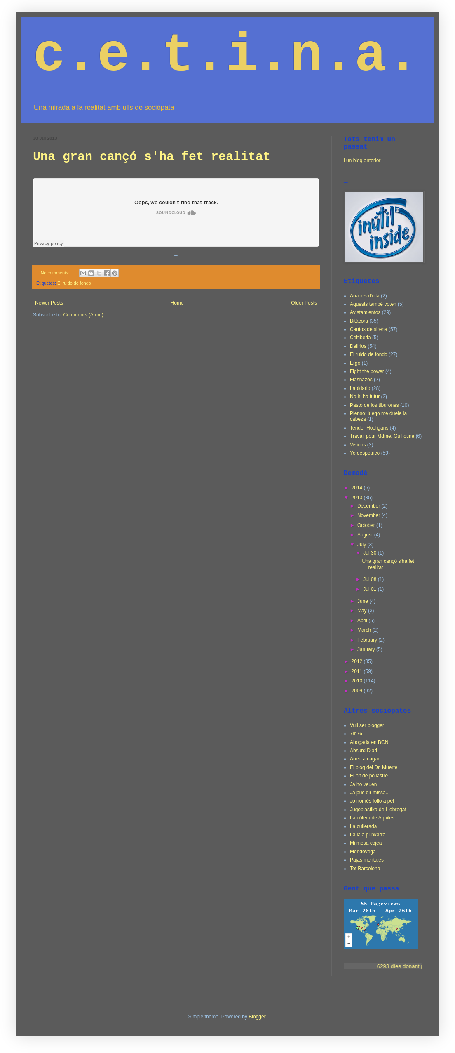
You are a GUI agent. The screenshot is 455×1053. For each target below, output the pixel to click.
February (367, 640)
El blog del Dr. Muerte (373, 767)
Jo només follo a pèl (372, 801)
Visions (358, 445)
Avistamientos (365, 312)
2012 (358, 661)
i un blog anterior (362, 160)
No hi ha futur (365, 396)
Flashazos (361, 379)
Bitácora (359, 321)
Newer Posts (49, 303)
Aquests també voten (373, 304)
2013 (358, 498)
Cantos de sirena (368, 329)
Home (177, 303)
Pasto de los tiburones (374, 405)
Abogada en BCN (369, 742)
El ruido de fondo (74, 283)
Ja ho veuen (363, 784)
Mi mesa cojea (366, 843)
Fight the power (367, 371)
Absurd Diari (363, 750)
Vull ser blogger (367, 725)
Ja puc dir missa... (370, 793)
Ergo (355, 363)
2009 (358, 691)
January (366, 649)
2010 (358, 681)
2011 (358, 671)
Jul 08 (370, 579)
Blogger (257, 1017)
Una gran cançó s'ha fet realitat (151, 157)
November (369, 515)
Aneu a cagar (364, 759)
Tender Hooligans (369, 428)
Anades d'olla (365, 296)
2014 (358, 488)
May (362, 611)
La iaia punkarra (367, 835)
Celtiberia (360, 337)
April (362, 620)
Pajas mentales (367, 860)
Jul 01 (370, 589)
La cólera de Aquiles (372, 818)
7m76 (356, 734)
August (365, 535)
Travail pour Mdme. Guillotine (382, 436)
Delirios (358, 346)
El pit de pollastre (369, 776)
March (365, 630)
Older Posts (304, 303)
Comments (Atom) (83, 315)
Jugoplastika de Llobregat (378, 809)
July (362, 545)
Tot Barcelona (365, 868)
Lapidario (360, 388)
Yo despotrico (365, 453)
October (366, 525)
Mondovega (363, 852)
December (369, 506)
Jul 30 (370, 553)
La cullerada (363, 826)
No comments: (56, 272)
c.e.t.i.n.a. (226, 56)
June (363, 601)
